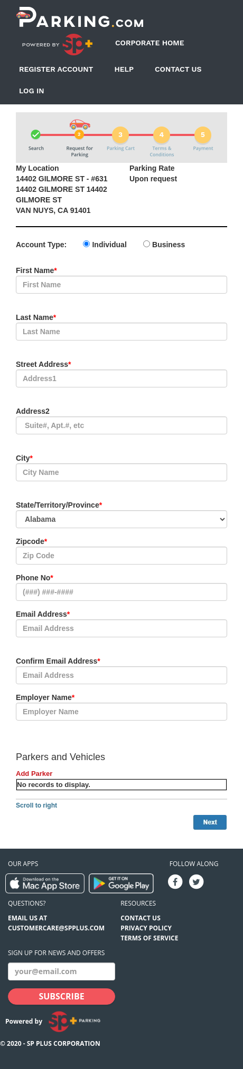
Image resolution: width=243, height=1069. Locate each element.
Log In (31, 90)
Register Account (56, 69)
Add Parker (34, 774)
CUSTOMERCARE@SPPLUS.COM (56, 928)
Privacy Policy (146, 928)
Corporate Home (149, 42)
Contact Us (178, 69)
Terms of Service (149, 938)
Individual (109, 244)
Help (124, 69)
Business (168, 244)
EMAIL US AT (27, 917)
